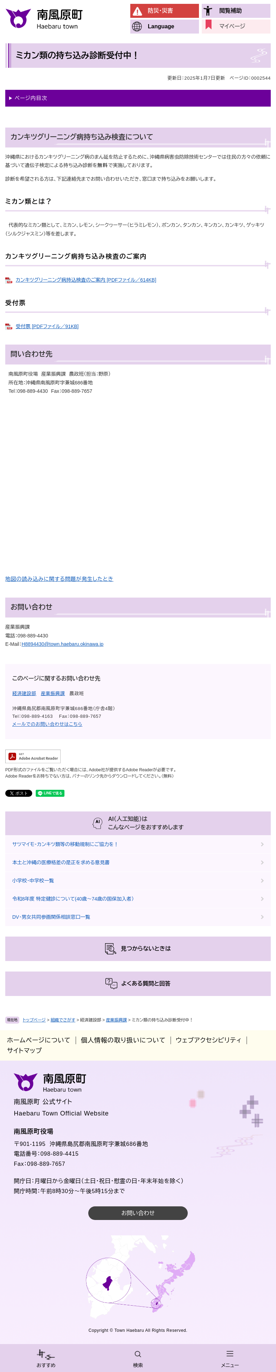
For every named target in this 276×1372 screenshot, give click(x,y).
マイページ (232, 26)
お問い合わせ (137, 1213)
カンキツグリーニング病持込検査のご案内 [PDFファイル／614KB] (86, 280)
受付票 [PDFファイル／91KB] (47, 326)
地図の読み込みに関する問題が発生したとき (59, 579)
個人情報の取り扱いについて (123, 1040)
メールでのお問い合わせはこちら (47, 724)
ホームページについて (39, 1040)
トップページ (34, 1020)
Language (161, 26)
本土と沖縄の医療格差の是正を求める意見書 (61, 862)
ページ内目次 (31, 98)
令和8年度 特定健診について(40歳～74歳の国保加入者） (73, 899)
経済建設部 (24, 693)
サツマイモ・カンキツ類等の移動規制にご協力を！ (65, 844)
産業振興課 (116, 1020)
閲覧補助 (230, 11)
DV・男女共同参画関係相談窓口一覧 (51, 917)
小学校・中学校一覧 (33, 880)
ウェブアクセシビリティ (209, 1040)
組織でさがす (62, 1020)
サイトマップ (24, 1050)
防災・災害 (160, 11)
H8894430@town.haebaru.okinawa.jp (63, 644)
